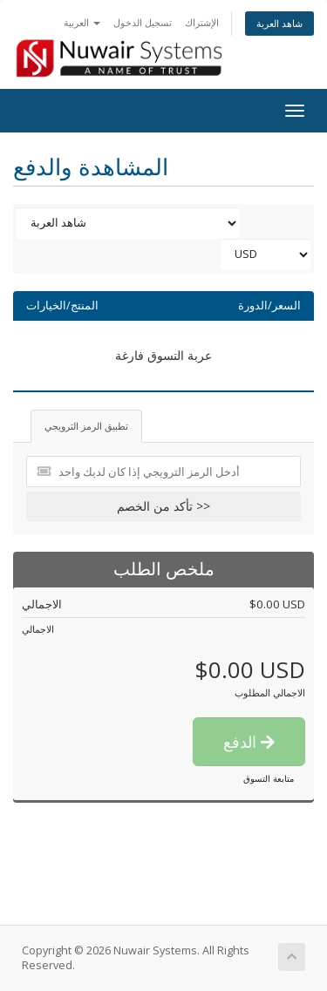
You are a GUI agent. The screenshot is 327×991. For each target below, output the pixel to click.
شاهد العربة (279, 23)
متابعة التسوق (268, 778)
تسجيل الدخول (142, 22)
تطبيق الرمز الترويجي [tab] (86, 425)
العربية (82, 22)
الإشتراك (202, 22)
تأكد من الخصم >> (163, 506)
